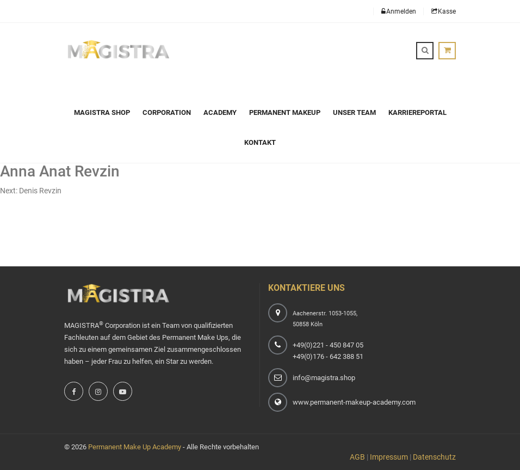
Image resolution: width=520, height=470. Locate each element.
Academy (220, 112)
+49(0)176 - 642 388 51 (328, 356)
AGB (357, 457)
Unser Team (354, 112)
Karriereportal (417, 112)
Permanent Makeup (284, 112)
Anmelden (398, 11)
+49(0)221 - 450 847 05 (328, 345)
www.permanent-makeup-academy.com (354, 402)
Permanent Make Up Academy (134, 447)
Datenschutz (434, 457)
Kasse (443, 11)
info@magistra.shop (324, 378)
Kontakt (260, 142)
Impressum (389, 457)
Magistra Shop (102, 112)
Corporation (167, 112)
